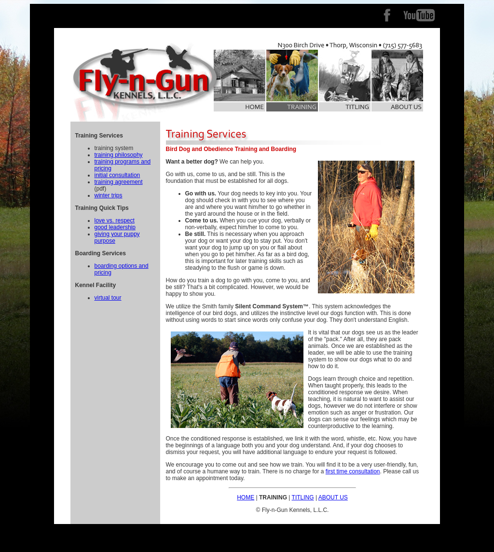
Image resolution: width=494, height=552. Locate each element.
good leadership (115, 227)
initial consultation (117, 175)
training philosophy (119, 155)
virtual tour (108, 297)
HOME (245, 497)
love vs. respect (115, 220)
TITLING (303, 497)
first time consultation (353, 471)
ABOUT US (333, 497)
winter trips (109, 195)
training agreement (119, 182)
